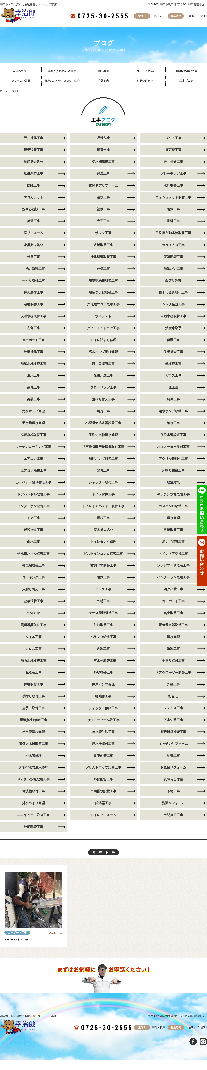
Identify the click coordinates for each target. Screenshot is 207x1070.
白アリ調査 (173, 283)
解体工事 (173, 403)
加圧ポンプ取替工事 (103, 463)
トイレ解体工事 (103, 500)
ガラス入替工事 (173, 247)
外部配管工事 (103, 789)
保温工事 (103, 174)
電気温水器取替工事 (173, 632)
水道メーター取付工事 (173, 451)
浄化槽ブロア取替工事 (103, 307)
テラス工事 (103, 596)
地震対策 (173, 488)
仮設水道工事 (103, 379)
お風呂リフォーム (173, 777)
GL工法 (173, 391)
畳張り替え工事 (103, 403)
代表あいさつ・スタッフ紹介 (62, 81)
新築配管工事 (173, 259)
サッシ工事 (103, 235)
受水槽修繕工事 (103, 162)
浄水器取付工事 (103, 753)
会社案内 (103, 81)
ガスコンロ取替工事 (173, 512)
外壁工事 (173, 692)
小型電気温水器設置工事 (103, 427)
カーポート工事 (173, 608)
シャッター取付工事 (103, 488)
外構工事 (103, 271)
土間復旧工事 (173, 825)
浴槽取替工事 (103, 247)
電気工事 (173, 210)
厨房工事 (103, 415)
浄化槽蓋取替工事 (103, 259)
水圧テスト (103, 319)
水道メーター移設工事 (103, 729)
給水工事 (173, 427)
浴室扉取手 (173, 331)
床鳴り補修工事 (173, 476)
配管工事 (173, 765)
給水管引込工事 (103, 741)
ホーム (3, 91)
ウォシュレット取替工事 (173, 198)
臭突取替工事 (173, 620)
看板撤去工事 (173, 355)
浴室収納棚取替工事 (103, 283)
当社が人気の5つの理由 (62, 71)
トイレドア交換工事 (173, 560)
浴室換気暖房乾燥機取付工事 (103, 451)
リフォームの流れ (145, 71)
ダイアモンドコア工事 (103, 331)
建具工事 (103, 476)
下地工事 (173, 801)
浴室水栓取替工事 (103, 668)
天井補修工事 (173, 162)
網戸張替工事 (173, 596)
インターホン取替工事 (173, 584)
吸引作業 (103, 138)
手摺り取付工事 (173, 668)
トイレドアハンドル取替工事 (103, 512)
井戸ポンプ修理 (103, 692)
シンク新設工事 (173, 307)
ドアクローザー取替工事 (173, 680)
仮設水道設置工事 (173, 439)
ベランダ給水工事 (103, 644)
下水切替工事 (173, 729)
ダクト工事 (173, 138)
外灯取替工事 (103, 632)
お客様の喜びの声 (186, 71)
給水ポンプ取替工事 (173, 415)
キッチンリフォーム (173, 753)
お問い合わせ (145, 81)
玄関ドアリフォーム (103, 186)
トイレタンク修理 (103, 548)
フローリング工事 (103, 391)
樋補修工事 (103, 704)
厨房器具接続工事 (173, 741)
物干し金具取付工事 (173, 295)
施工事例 (103, 71)
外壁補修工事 (103, 680)
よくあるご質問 (20, 81)
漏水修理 (173, 524)
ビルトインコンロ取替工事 (103, 560)
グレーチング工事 (173, 174)
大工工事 (103, 222)
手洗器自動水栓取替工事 (173, 235)
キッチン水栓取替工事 (173, 500)
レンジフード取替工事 (173, 572)
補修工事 (103, 210)
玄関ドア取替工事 (103, 572)
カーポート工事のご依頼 (22, 950)
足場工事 (173, 222)
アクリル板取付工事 (173, 463)
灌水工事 (103, 198)
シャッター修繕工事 (103, 717)
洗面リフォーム (173, 813)
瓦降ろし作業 (173, 789)
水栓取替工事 (173, 186)
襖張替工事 (173, 150)
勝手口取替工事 (103, 367)
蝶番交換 (103, 150)
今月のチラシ (21, 71)
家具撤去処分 (103, 536)
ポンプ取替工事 (173, 548)
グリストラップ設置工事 (103, 777)
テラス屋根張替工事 (103, 620)
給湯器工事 (103, 813)
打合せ (173, 704)
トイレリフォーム (103, 825)
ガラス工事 (173, 379)
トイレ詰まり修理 (103, 343)
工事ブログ (186, 81)
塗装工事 (173, 656)
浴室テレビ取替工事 (103, 295)
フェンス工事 (173, 717)
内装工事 (103, 656)
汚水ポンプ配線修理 (103, 355)
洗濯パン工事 (173, 271)
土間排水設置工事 (103, 801)
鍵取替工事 (173, 367)
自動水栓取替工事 (173, 319)
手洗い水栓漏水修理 (103, 439)
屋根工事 (103, 524)
